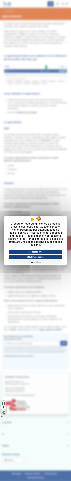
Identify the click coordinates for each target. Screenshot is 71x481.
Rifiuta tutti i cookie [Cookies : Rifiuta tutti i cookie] (35, 257)
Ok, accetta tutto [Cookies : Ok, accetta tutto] (35, 252)
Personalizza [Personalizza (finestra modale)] (35, 262)
